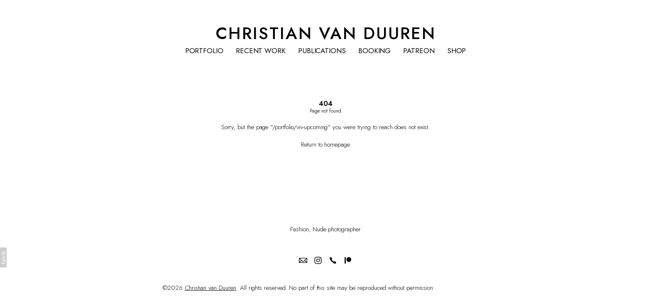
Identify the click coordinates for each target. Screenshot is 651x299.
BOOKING (374, 51)
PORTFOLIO (204, 51)
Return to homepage (325, 144)
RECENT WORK (261, 51)
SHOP (456, 51)
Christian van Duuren (211, 287)
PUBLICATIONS (322, 51)
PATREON (418, 51)
